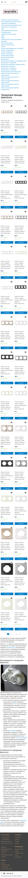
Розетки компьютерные (7, 55)
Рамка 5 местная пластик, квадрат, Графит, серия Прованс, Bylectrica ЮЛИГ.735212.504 (21, 194)
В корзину (7, 137)
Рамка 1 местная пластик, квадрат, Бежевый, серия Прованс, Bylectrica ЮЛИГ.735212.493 (6, 616)
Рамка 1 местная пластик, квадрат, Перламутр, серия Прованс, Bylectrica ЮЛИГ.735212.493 (20, 546)
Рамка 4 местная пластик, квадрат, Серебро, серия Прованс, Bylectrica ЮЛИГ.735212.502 (20, 229)
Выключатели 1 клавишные (8, 68)
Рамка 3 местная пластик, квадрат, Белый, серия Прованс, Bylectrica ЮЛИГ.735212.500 (21, 405)
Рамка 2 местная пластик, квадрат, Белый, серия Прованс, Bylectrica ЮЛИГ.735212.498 (21, 511)
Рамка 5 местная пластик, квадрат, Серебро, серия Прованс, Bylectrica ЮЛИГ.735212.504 (20, 124)
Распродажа (18, 857)
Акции (16, 855)
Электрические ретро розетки (9, 30)
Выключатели (5, 59)
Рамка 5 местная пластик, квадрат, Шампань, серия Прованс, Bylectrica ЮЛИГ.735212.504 (6, 124)
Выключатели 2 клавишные (8, 70)
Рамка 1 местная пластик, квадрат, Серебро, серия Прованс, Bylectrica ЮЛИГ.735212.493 (20, 581)
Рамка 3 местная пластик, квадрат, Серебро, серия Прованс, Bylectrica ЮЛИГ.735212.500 (20, 370)
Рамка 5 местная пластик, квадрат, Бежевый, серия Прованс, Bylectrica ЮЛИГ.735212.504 (20, 159)
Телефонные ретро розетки (8, 34)
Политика (17, 841)
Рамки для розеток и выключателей (11, 71)
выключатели (23, 820)
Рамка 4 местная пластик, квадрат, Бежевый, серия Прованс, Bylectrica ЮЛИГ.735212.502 (20, 265)
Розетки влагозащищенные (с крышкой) (12, 48)
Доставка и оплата (19, 849)
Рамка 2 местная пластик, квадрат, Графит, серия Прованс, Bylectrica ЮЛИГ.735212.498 (7, 475)
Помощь (17, 851)
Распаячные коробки (7, 43)
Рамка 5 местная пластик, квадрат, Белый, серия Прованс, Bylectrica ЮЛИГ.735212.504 (7, 194)
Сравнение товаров (5, 864)
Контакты (17, 843)
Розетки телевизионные (7, 50)
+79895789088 (5, 839)
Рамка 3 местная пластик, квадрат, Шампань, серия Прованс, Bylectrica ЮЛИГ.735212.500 (6, 335)
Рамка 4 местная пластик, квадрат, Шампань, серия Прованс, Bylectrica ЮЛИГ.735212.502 (6, 229)
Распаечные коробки (21, 737)
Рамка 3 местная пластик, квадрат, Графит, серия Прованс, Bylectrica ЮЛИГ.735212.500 (7, 370)
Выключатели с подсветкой (8, 62)
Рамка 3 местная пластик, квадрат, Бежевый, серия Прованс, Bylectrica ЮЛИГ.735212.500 (6, 405)
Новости (17, 839)
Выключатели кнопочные (8, 66)
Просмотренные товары (6, 868)
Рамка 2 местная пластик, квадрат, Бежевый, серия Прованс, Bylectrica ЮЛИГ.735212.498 (6, 511)
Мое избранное (4, 866)
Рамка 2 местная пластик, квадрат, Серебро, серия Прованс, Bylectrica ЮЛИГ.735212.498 (20, 475)
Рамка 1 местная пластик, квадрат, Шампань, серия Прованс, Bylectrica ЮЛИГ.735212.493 (6, 546)
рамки (2, 822)
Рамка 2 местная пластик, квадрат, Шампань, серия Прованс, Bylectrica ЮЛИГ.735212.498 (6, 440)
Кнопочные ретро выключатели (9, 19)
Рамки (3, 37)
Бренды (3, 862)
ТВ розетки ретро (6, 32)
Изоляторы (4, 41)
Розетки (3, 46)
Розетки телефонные (7, 52)
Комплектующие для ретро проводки (11, 39)
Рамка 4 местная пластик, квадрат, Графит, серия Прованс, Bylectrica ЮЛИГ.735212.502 (21, 300)
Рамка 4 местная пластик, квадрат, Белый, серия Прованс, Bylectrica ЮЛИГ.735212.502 (7, 300)
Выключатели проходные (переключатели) (13, 64)
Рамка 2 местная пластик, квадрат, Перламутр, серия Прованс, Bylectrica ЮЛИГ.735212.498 (20, 440)
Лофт (2, 28)
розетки (15, 703)
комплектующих (10, 647)
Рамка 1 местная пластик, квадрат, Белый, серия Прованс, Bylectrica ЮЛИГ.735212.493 (21, 616)
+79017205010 (5, 837)
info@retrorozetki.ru (7, 841)
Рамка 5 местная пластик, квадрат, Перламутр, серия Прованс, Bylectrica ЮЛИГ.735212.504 (6, 159)
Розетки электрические (7, 57)
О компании (18, 837)
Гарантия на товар (19, 853)
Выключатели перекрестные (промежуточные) (14, 61)
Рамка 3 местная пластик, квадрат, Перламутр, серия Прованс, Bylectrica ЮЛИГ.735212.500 (20, 335)
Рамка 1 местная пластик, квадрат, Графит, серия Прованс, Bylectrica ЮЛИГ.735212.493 (7, 581)
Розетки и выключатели (7, 45)
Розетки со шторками (7, 53)
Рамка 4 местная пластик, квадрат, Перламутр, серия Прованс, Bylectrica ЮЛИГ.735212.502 (6, 265)
